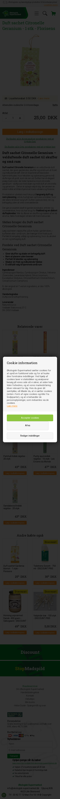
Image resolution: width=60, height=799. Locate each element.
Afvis (27, 425)
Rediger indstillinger (30, 435)
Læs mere (12, 406)
